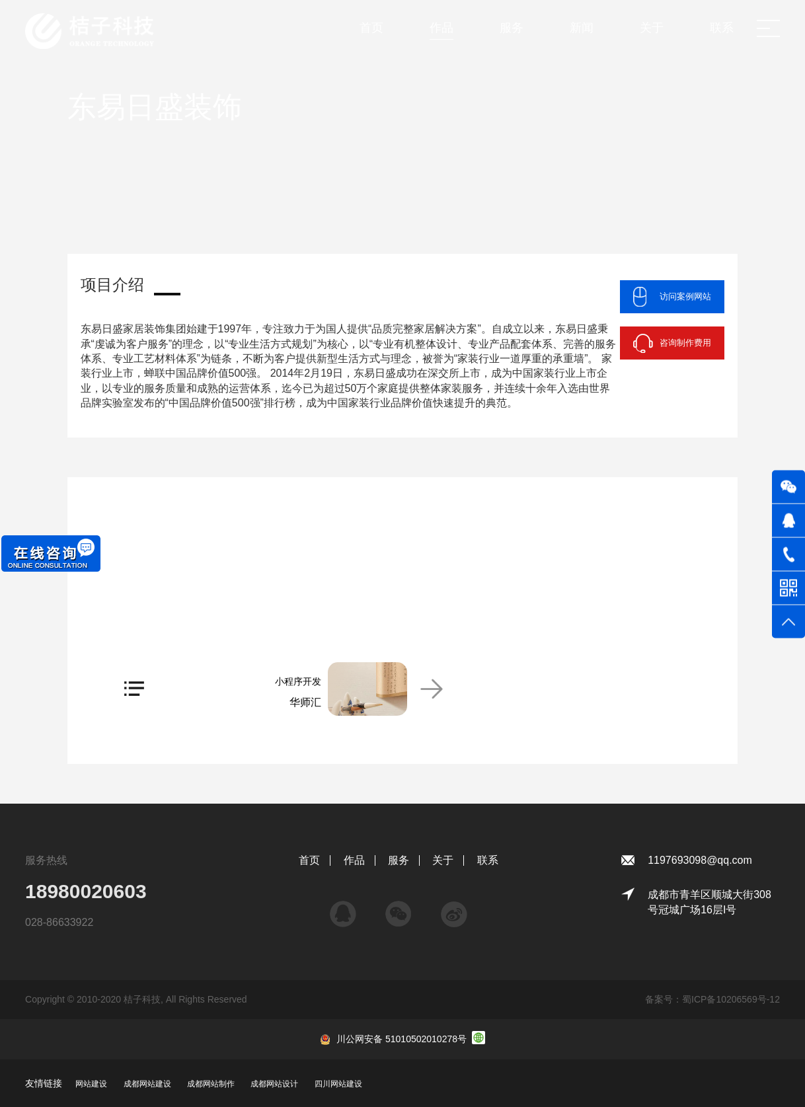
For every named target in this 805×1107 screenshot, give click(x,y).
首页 (309, 860)
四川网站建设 (338, 1083)
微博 (454, 907)
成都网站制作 (211, 1083)
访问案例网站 (685, 296)
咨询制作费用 (685, 343)
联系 (487, 860)
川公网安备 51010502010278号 (401, 1039)
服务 (398, 860)
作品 (354, 860)
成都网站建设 (147, 1083)
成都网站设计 (274, 1083)
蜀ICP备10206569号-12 (731, 999)
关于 (442, 860)
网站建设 (91, 1083)
